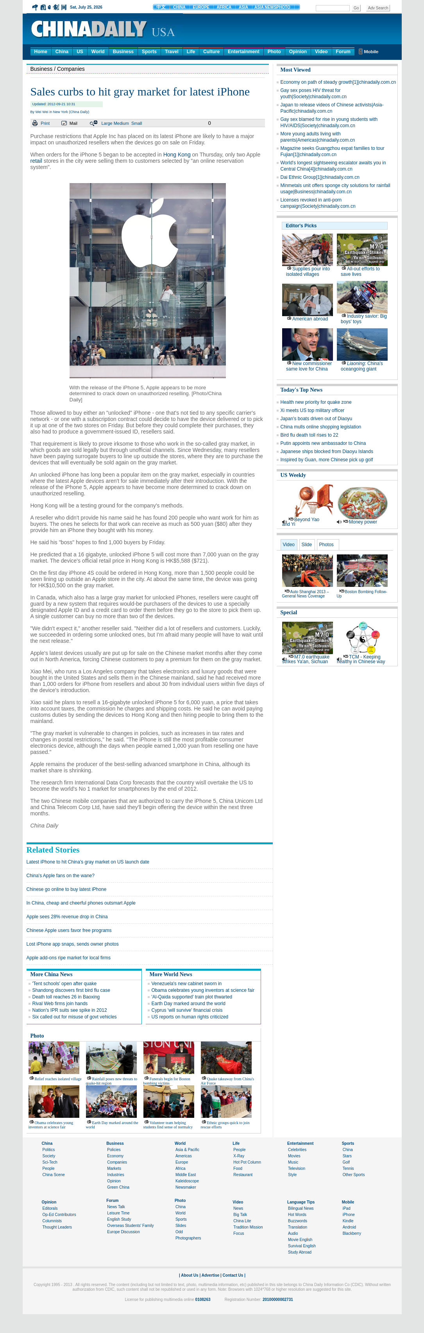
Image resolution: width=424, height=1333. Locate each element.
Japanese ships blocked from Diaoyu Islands (327, 451)
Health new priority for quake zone (316, 402)
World (98, 51)
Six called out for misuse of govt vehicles (74, 1017)
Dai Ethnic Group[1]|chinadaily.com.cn (320, 177)
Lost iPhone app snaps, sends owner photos (73, 944)
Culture (211, 51)
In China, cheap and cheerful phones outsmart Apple (81, 903)
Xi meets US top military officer (313, 410)
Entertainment (243, 51)
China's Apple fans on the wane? (61, 875)
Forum (343, 51)
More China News (51, 974)
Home (40, 51)
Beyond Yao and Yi (300, 522)
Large (106, 123)
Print (45, 123)
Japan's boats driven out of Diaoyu (316, 418)
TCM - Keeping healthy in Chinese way (361, 659)
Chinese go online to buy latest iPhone (67, 889)
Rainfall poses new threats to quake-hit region (112, 1081)
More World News (171, 974)
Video (321, 51)
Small (136, 123)
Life (191, 51)
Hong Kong (177, 154)
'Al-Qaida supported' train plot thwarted (192, 997)
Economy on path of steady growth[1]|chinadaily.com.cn (338, 82)
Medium (121, 123)
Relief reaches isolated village (58, 1079)
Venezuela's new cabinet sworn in (187, 983)
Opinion (298, 51)
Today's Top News (302, 390)
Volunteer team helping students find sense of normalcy (168, 1125)
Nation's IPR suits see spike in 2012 (69, 1010)
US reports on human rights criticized (190, 1017)
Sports (149, 51)
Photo (274, 51)
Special (289, 612)
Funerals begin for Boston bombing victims (166, 1081)
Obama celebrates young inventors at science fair (203, 990)
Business (123, 51)
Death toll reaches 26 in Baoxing (66, 997)
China (61, 51)
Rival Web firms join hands (60, 1003)
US (80, 51)
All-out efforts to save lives (360, 271)
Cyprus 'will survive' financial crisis (187, 1010)
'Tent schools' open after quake (64, 983)
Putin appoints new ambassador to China (323, 443)
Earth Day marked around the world (188, 1003)
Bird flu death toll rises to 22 (309, 435)
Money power (363, 522)
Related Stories (53, 849)
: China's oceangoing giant (362, 366)
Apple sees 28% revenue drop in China (67, 916)
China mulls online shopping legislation (321, 427)
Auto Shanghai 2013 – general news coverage (305, 594)
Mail (73, 123)
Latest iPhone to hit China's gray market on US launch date (88, 862)
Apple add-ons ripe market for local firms (69, 958)
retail (36, 161)
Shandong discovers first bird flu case (71, 990)
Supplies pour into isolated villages (308, 271)
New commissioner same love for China (309, 366)
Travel (172, 51)
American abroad (310, 319)
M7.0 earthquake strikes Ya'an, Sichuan (305, 659)
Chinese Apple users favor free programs (69, 930)
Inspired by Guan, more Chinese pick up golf (327, 459)
